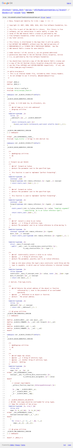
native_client (18, 10)
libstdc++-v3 (7, 12)
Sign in (69, 3)
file (43, 17)
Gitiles (12, 445)
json (69, 445)
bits (23, 12)
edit (48, 17)
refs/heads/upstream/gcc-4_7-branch (50, 10)
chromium (6, 10)
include (17, 12)
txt (64, 445)
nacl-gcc (28, 10)
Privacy (17, 445)
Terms (23, 445)
